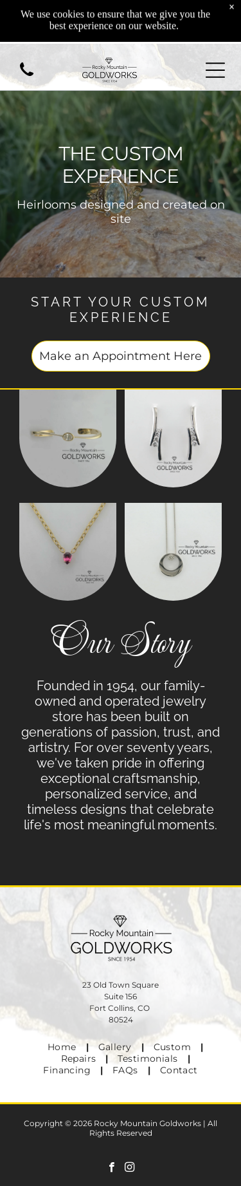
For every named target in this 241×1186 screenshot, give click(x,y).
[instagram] (129, 1169)
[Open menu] (215, 70)
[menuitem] (63, 1047)
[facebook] (111, 1169)
